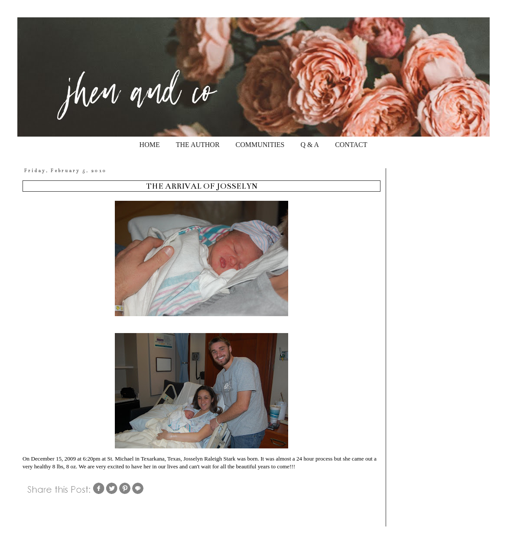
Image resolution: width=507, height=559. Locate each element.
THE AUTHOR (198, 144)
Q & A (309, 144)
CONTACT (351, 144)
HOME (150, 144)
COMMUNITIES (260, 144)
